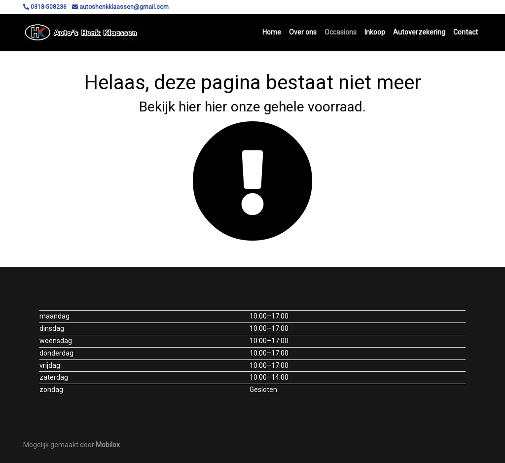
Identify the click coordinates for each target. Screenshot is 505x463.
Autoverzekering (419, 32)
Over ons (303, 32)
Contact (465, 32)
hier (190, 107)
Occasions (341, 32)
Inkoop (374, 32)
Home (271, 32)
